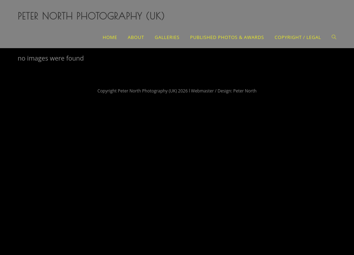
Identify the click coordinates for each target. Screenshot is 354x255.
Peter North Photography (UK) (91, 16)
